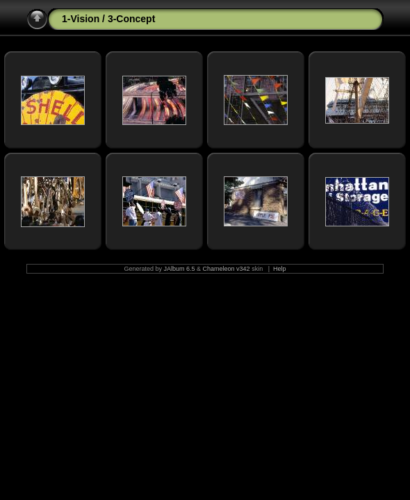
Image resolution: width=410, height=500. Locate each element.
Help (279, 268)
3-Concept (131, 18)
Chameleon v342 (226, 268)
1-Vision (80, 18)
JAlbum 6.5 (179, 268)
